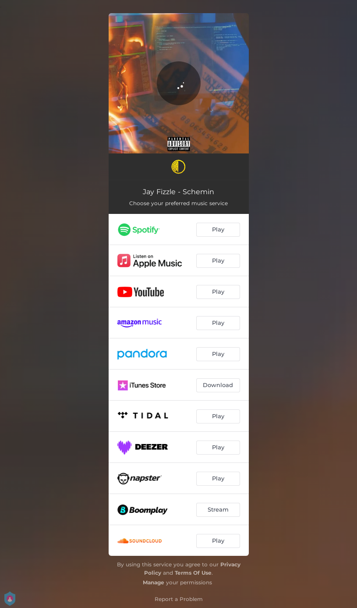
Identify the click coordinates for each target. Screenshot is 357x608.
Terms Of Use (193, 572)
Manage (153, 582)
